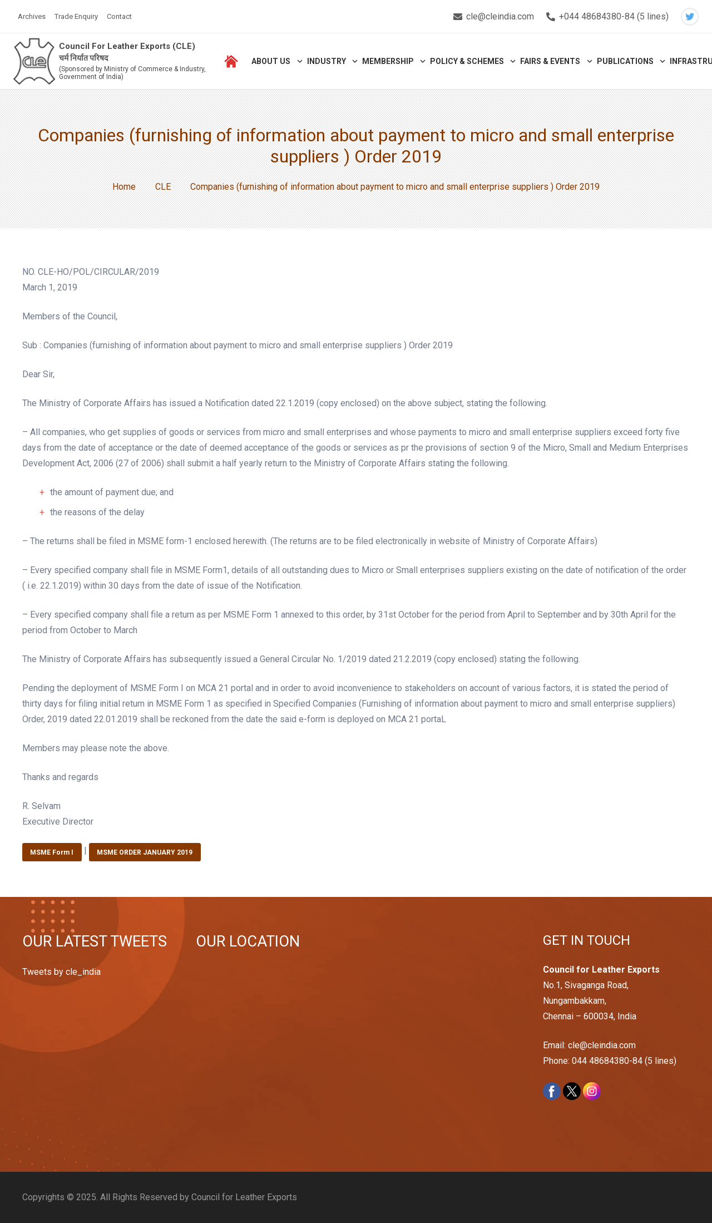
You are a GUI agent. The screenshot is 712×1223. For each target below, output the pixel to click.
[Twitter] (690, 17)
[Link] (34, 61)
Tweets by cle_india (61, 971)
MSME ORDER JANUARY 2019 (144, 852)
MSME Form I (51, 852)
